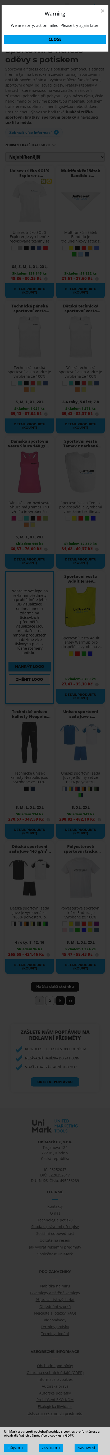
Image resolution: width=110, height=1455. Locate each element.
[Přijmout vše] (16, 1448)
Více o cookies (51, 1435)
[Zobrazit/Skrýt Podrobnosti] (86, 1448)
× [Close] (102, 11)
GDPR (69, 1435)
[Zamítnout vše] (51, 1448)
